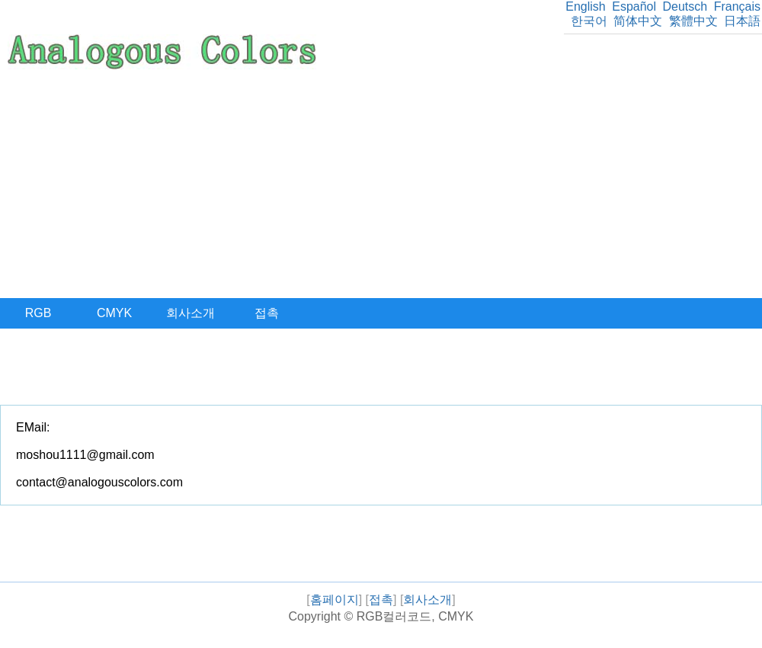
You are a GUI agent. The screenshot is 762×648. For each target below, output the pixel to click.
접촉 (267, 312)
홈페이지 (334, 599)
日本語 (742, 20)
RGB (38, 312)
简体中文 (637, 20)
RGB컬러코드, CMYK (415, 616)
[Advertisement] (381, 183)
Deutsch (684, 6)
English (585, 6)
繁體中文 (693, 20)
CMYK (114, 312)
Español (634, 6)
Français (737, 6)
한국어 (589, 20)
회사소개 (190, 312)
